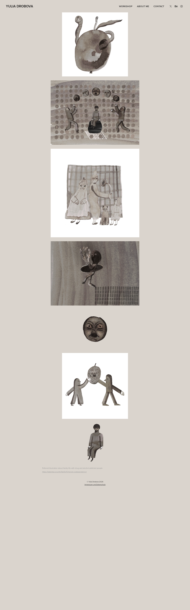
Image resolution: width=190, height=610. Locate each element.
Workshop (125, 6)
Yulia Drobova (19, 6)
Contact (158, 6)
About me (143, 6)
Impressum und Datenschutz (95, 484)
